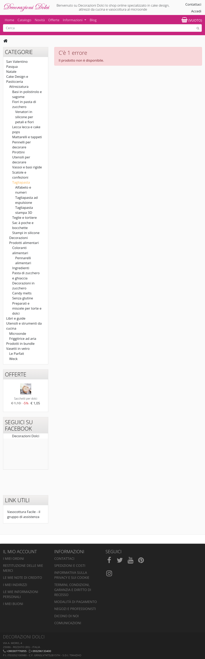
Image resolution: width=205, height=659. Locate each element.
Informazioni (73, 20)
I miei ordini (13, 558)
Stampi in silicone (25, 232)
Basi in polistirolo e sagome (27, 94)
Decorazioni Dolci (25, 436)
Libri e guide (15, 318)
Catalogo (24, 20)
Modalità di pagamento (75, 601)
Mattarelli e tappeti (27, 137)
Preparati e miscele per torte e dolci (26, 308)
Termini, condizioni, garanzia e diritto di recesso (72, 589)
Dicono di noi (66, 616)
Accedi (196, 11)
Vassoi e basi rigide (27, 167)
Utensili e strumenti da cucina (24, 326)
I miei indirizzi (15, 584)
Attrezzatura (18, 86)
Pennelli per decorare (21, 144)
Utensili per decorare (21, 159)
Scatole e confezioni (20, 175)
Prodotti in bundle (20, 343)
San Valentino (17, 61)
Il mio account (20, 551)
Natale (11, 71)
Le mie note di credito (22, 577)
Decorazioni (18, 237)
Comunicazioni (67, 623)
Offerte (53, 20)
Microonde (17, 333)
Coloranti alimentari (20, 250)
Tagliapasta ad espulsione (26, 200)
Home (9, 20)
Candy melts (21, 293)
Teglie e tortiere (24, 217)
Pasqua (12, 66)
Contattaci (193, 4)
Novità (40, 20)
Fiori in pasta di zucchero (24, 104)
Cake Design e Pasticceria (17, 79)
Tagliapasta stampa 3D (24, 210)
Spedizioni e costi (69, 565)
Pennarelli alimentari (23, 260)
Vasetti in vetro (18, 348)
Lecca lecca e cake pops (26, 129)
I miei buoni (13, 603)
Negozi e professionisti (75, 608)
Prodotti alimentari (24, 242)
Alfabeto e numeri (23, 190)
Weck (13, 358)
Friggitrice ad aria (22, 338)
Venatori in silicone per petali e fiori (24, 116)
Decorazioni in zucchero (23, 285)
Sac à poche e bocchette (23, 225)
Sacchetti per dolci (25, 398)
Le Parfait (16, 353)
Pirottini (18, 152)
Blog (93, 20)
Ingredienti (20, 268)
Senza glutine (22, 298)
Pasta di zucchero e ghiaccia (26, 275)
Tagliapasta (21, 182)
